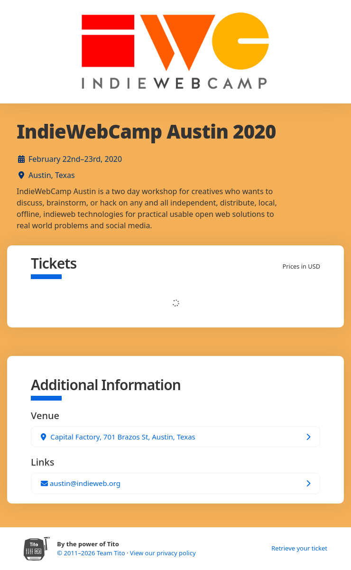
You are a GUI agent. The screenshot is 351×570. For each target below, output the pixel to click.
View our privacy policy (163, 553)
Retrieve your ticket (299, 548)
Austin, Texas (51, 175)
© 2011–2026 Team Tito (92, 553)
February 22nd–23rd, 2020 (75, 159)
